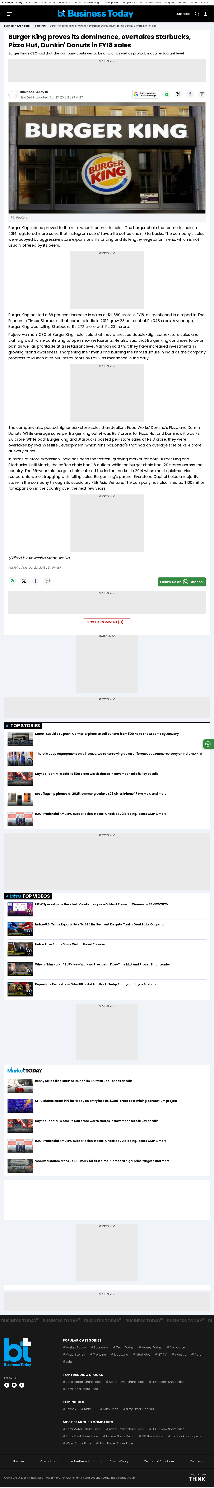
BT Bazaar (32, 2)
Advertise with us (82, 1462)
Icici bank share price (186, 1437)
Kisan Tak (207, 2)
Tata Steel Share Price (82, 1390)
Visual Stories (75, 1355)
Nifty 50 (89, 1410)
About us (18, 1462)
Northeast (65, 2)
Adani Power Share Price (126, 1383)
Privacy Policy (119, 1462)
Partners (196, 1462)
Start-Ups (143, 1355)
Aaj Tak (182, 2)
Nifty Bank (110, 1410)
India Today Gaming (87, 2)
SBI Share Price (152, 1437)
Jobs (69, 1362)
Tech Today (125, 1348)
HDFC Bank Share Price (168, 1383)
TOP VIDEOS (30, 897)
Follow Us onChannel (182, 582)
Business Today (12, 2)
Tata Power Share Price (116, 1444)
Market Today (76, 1348)
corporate (41, 26)
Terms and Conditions (159, 1462)
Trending (99, 1355)
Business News (12, 26)
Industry (180, 1355)
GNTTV (193, 2)
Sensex (71, 1410)
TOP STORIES (25, 726)
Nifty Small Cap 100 (140, 1410)
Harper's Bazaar (132, 2)
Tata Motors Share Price (83, 1383)
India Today (48, 2)
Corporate (177, 1348)
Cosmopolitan (111, 2)
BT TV (162, 1355)
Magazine (121, 1355)
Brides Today (153, 2)
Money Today (152, 1348)
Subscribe (183, 14)
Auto (198, 1355)
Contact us (47, 1462)
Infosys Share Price (120, 1437)
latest (28, 26)
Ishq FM (169, 2)
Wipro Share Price (78, 1444)
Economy (101, 1348)
